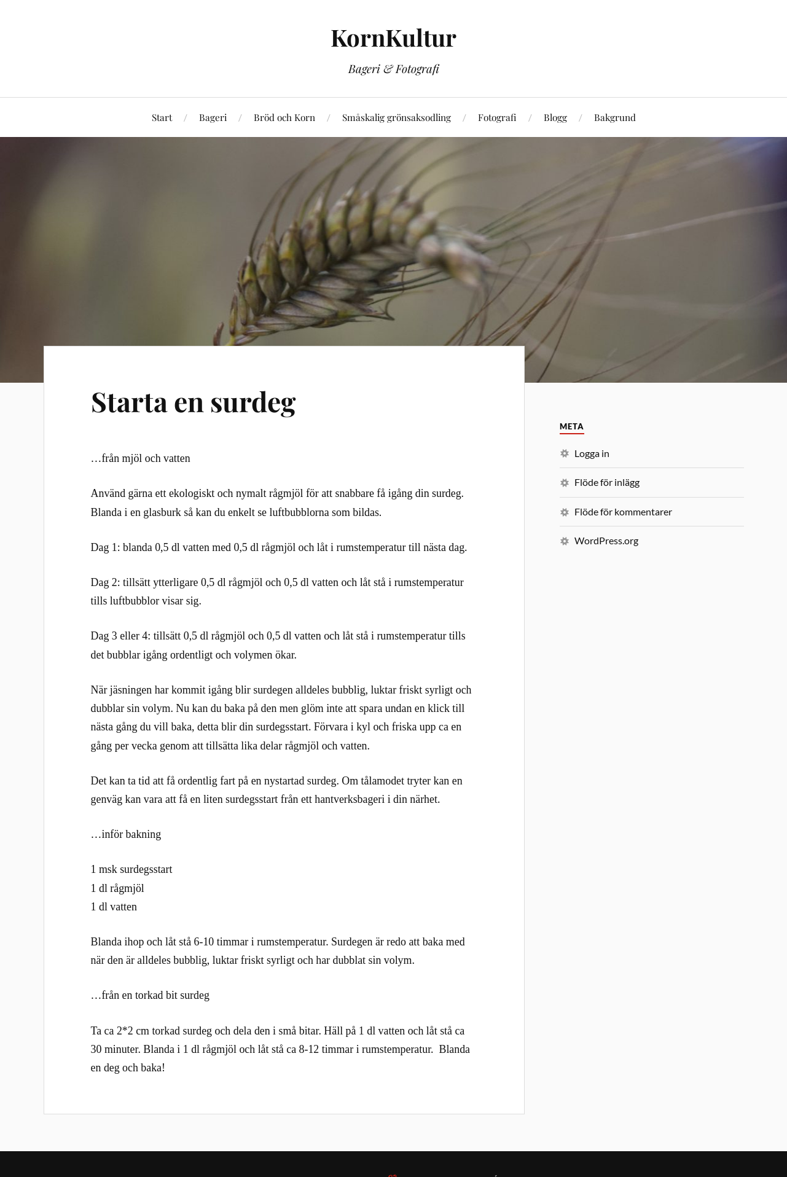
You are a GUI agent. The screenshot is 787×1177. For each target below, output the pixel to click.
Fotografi (497, 117)
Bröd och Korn (284, 117)
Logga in (591, 453)
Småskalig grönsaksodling (396, 117)
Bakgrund (615, 117)
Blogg (555, 117)
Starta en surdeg (193, 401)
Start (162, 117)
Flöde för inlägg (607, 482)
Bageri (213, 117)
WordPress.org (606, 540)
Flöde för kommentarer (623, 511)
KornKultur (393, 37)
